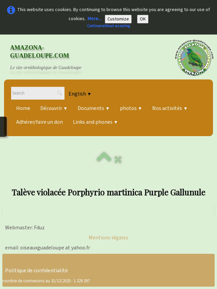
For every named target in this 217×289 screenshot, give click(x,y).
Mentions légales (108, 237)
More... (94, 18)
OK (143, 19)
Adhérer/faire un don (39, 122)
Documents (94, 108)
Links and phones (95, 122)
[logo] (52, 57)
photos (131, 108)
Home (23, 108)
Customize (118, 19)
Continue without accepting (108, 25)
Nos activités (169, 108)
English (80, 94)
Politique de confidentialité (36, 270)
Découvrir (54, 108)
